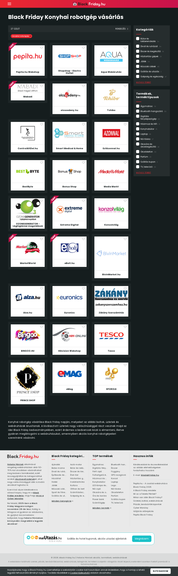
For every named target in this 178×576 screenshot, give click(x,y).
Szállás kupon (149, 161)
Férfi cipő (97, 471)
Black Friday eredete (23, 494)
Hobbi (54, 482)
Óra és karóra (99, 496)
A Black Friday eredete (144, 490)
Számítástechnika (77, 492)
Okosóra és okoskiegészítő (149, 145)
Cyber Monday (140, 508)
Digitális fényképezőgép (150, 117)
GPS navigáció (118, 475)
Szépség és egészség (153, 76)
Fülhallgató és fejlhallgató (100, 475)
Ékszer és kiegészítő (152, 51)
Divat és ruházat (150, 46)
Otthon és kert (77, 489)
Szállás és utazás (150, 71)
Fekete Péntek (15, 464)
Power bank (98, 499)
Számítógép (98, 503)
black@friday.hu (150, 475)
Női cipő (96, 489)
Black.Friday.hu (67, 557)
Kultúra (74, 485)
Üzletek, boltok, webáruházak (148, 501)
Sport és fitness (59, 492)
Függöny (115, 471)
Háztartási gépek (151, 56)
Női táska (146, 139)
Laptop (145, 133)
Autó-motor (76, 464)
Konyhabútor (148, 128)
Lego (113, 485)
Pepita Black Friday (143, 515)
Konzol (114, 478)
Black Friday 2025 (142, 487)
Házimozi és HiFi (150, 123)
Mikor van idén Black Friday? (147, 497)
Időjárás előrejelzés (143, 511)
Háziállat (56, 478)
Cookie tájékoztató (80, 572)
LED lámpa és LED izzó (100, 485)
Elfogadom (160, 571)
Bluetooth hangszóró (153, 111)
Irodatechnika (77, 482)
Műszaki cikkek (149, 66)
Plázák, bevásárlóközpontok (147, 504)
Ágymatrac (148, 106)
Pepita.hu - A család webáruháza (150, 483)
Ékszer (114, 468)
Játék (145, 61)
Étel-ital (74, 475)
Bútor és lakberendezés (149, 40)
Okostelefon (148, 151)
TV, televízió (148, 166)
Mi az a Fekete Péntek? (144, 494)
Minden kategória (61, 501)
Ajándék (56, 464)
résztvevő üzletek (25, 479)
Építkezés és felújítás (59, 475)
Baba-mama (58, 468)
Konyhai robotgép (20, 36)
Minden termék (100, 508)
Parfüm (145, 156)
